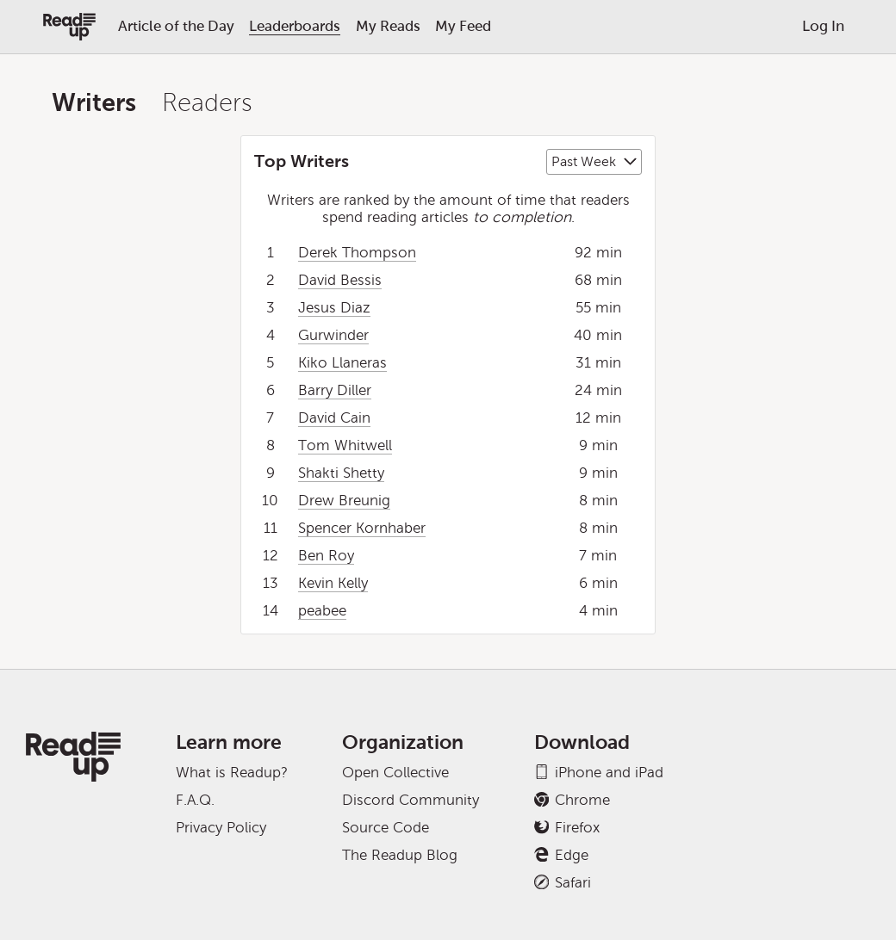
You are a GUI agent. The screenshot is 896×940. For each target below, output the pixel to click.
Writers (94, 102)
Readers (207, 102)
